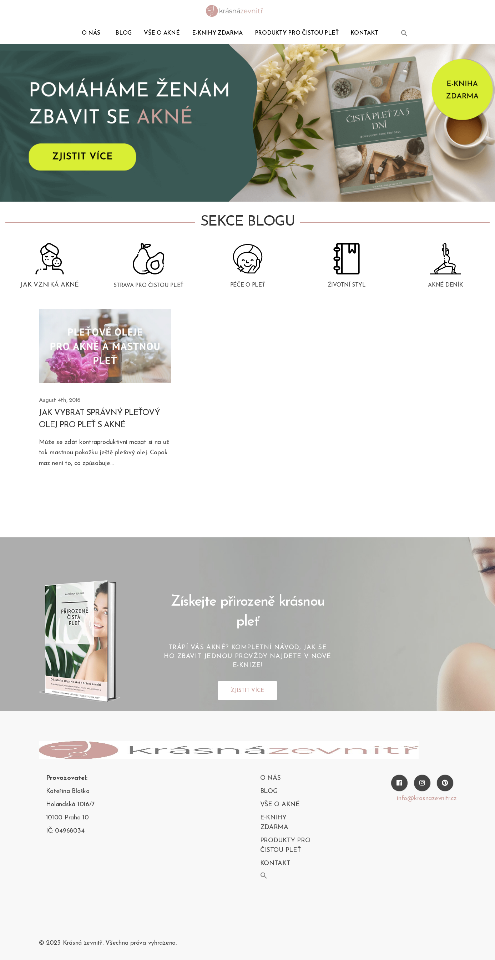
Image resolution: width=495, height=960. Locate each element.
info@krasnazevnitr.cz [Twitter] (426, 799)
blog (123, 33)
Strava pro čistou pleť (148, 289)
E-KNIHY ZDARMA (217, 33)
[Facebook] (399, 784)
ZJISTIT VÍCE (247, 691)
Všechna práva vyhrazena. (141, 944)
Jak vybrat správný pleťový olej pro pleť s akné (102, 420)
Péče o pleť (247, 289)
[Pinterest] (445, 784)
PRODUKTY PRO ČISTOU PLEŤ (297, 33)
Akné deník (445, 289)
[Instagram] (422, 784)
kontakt (364, 33)
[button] (404, 33)
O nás (91, 33)
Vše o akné (162, 33)
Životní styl (346, 289)
